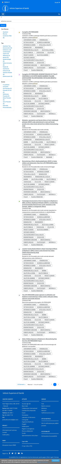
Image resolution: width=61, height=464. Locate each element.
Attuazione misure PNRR (9, 449)
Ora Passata (7, 88)
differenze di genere (30, 45)
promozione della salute (31, 50)
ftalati (5, 67)
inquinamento (39, 47)
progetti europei (29, 55)
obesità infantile (45, 65)
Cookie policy (5, 438)
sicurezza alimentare (43, 42)
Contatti (4, 436)
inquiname (49, 157)
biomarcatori (7, 48)
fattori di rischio (29, 42)
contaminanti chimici (30, 39)
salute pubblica (28, 52)
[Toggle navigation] (3, 14)
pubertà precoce (28, 67)
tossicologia (40, 52)
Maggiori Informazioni (42, 462)
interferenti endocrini (30, 65)
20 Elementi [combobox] (22, 384)
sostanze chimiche (29, 57)
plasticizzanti (7, 76)
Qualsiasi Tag (6, 46)
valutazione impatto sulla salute (34, 60)
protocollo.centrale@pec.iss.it (10, 423)
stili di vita (50, 52)
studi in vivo (40, 62)
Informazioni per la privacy (9, 434)
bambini (44, 96)
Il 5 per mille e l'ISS (27, 450)
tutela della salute (45, 45)
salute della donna (47, 50)
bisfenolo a (7, 50)
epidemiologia (43, 39)
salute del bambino (42, 55)
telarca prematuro (37, 70)
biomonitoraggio (29, 62)
